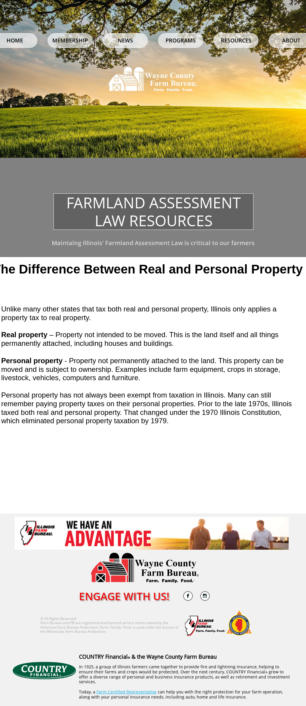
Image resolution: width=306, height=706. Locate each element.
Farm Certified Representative (127, 692)
